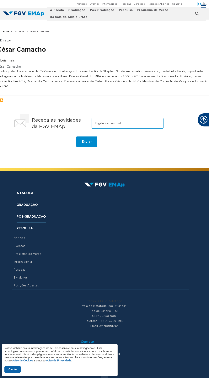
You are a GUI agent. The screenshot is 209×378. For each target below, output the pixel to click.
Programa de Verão (153, 10)
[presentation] (41, 143)
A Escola (57, 10)
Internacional (110, 4)
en (205, 4)
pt (199, 4)
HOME (6, 32)
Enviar (87, 141)
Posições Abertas (158, 4)
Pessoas (126, 4)
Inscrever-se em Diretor (1, 100)
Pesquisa (126, 10)
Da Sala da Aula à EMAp (69, 17)
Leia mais (7, 60)
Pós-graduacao (31, 216)
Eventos (94, 4)
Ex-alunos (20, 277)
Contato (177, 4)
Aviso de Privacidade (58, 360)
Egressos (139, 4)
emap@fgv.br (108, 326)
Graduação (76, 10)
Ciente (12, 369)
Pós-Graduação (102, 10)
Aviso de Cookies (22, 360)
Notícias (82, 4)
